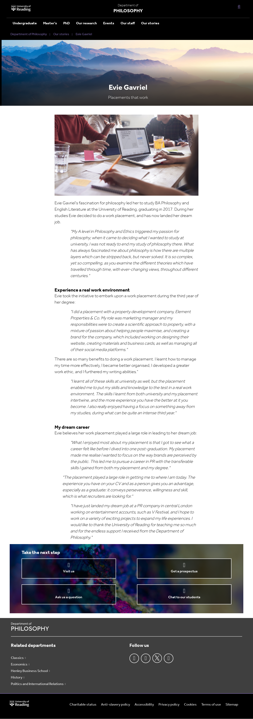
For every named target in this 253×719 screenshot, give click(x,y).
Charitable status (83, 705)
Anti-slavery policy (115, 705)
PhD (66, 23)
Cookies (190, 705)
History (16, 677)
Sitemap (232, 705)
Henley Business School (29, 671)
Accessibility (144, 705)
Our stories (150, 23)
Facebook (134, 658)
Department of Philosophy (28, 34)
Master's (50, 23)
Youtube (168, 658)
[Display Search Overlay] (239, 7)
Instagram (145, 658)
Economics (19, 664)
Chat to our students (184, 597)
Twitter (157, 658)
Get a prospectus (184, 571)
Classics (17, 658)
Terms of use (211, 705)
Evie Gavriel (84, 34)
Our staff (128, 23)
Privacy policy (169, 705)
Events (108, 23)
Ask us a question (68, 597)
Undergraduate (25, 23)
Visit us (69, 571)
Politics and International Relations (37, 684)
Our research (86, 23)
